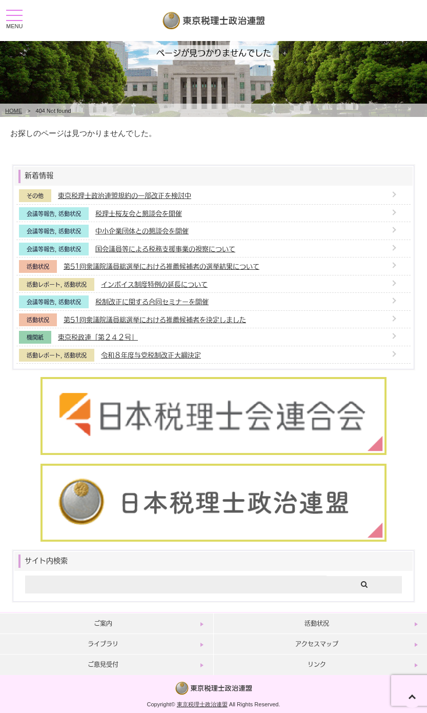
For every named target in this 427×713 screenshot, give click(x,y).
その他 (35, 195)
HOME (13, 111)
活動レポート (43, 284)
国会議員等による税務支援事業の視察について (165, 248)
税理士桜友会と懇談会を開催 (138, 213)
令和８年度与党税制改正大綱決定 (151, 355)
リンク (317, 664)
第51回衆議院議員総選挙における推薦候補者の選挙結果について (161, 266)
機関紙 (35, 337)
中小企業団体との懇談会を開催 (142, 230)
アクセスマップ (316, 643)
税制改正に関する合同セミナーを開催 (152, 301)
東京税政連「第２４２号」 (98, 337)
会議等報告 (41, 213)
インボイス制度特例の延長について (154, 284)
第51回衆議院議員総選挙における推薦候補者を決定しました (155, 319)
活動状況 (69, 213)
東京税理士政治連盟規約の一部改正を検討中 (124, 195)
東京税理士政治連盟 (202, 704)
